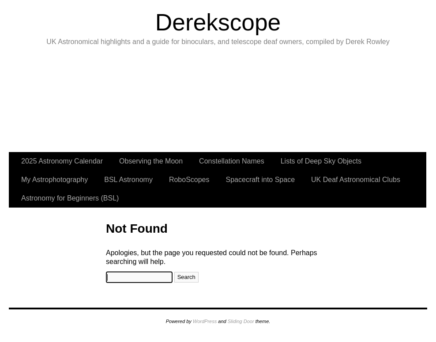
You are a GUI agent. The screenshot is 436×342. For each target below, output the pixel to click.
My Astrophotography (54, 179)
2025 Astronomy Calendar (62, 161)
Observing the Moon (151, 161)
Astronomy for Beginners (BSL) (70, 198)
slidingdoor (38, 101)
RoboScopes (189, 179)
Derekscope (218, 22)
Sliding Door (241, 321)
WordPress (205, 321)
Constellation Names (231, 161)
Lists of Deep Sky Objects (321, 161)
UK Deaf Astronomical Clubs (355, 179)
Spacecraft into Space (260, 179)
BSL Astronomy (128, 179)
